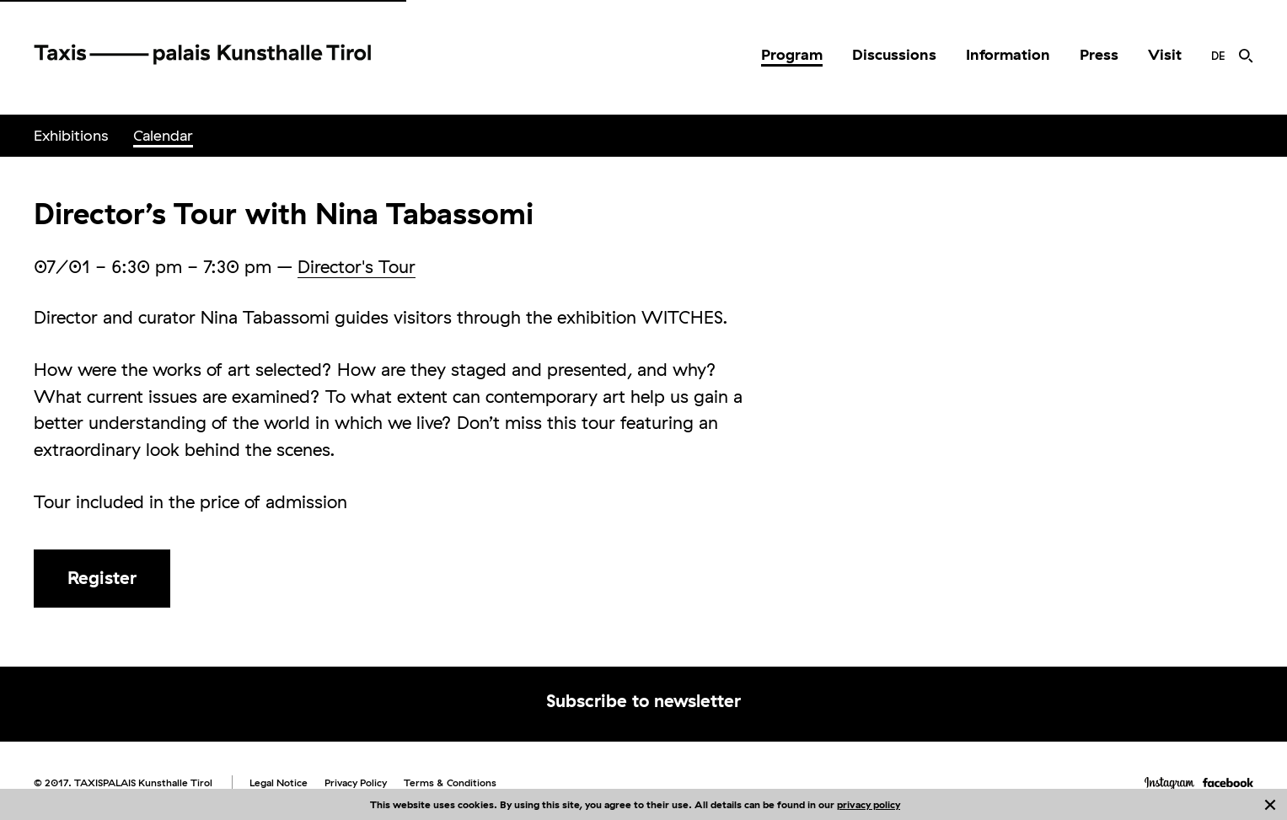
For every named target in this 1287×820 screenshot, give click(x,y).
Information (1008, 54)
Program (792, 54)
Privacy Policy (355, 782)
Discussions (894, 54)
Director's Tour (357, 266)
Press (1099, 54)
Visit (1165, 54)
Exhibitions (71, 135)
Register (102, 577)
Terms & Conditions (450, 782)
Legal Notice (278, 782)
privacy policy (868, 804)
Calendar (163, 135)
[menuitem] (792, 55)
